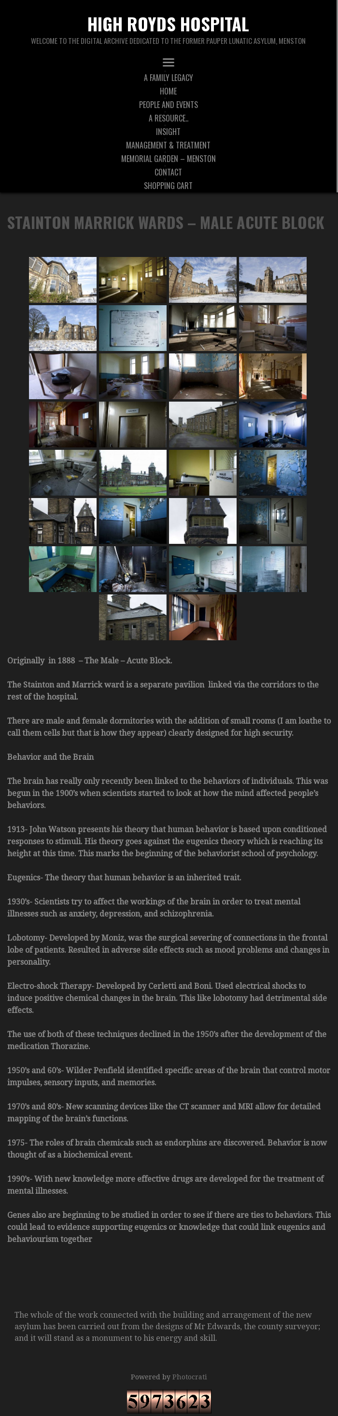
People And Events (168, 104)
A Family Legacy (168, 77)
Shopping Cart (168, 185)
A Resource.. (168, 118)
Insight (168, 131)
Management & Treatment (168, 145)
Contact (168, 172)
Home (168, 91)
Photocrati (189, 1377)
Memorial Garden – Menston (168, 158)
